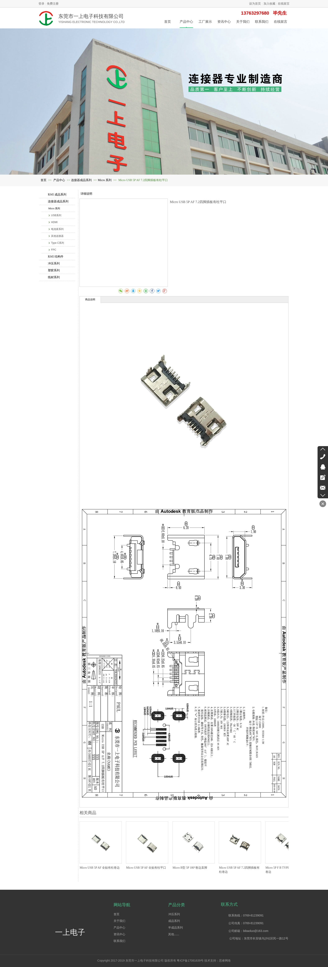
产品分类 (176, 904)
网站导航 (122, 904)
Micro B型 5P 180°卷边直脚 (190, 867)
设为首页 (255, 3)
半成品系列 (175, 927)
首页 (43, 180)
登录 (41, 3)
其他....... (173, 934)
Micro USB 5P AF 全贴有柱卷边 (100, 867)
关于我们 (119, 921)
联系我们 (119, 941)
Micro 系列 (104, 180)
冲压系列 (174, 914)
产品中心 (59, 180)
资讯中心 (119, 934)
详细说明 (86, 193)
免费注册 (53, 3)
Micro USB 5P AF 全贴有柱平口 (146, 867)
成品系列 (174, 921)
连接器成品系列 (81, 180)
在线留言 (284, 3)
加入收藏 (269, 3)
